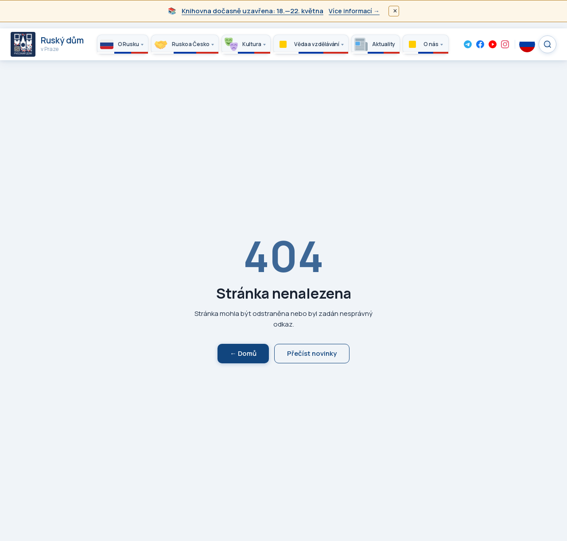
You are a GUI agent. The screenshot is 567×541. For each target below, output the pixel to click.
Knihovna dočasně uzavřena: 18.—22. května (252, 11)
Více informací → (354, 11)
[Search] (547, 44)
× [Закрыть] (395, 11)
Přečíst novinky (312, 353)
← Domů (243, 353)
